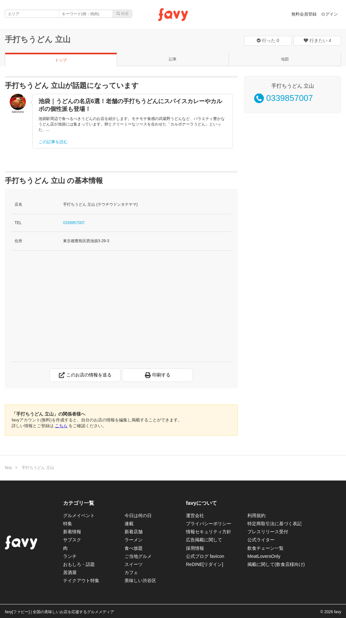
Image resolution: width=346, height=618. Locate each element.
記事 (173, 59)
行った (268, 40)
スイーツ (133, 564)
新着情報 (72, 531)
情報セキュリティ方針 (208, 531)
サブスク (72, 539)
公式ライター (261, 539)
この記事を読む (53, 141)
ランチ (70, 556)
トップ (61, 60)
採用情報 (195, 548)
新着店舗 (133, 531)
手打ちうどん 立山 (37, 39)
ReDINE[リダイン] (204, 564)
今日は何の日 (138, 515)
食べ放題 (133, 548)
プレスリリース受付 (267, 531)
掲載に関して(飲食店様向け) (276, 564)
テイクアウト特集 (81, 580)
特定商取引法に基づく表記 (274, 523)
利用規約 (256, 515)
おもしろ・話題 (79, 564)
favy (8, 467)
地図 (285, 59)
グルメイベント (79, 515)
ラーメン (133, 539)
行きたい (317, 40)
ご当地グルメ (138, 556)
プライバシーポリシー (208, 523)
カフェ (131, 572)
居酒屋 (70, 572)
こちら (61, 425)
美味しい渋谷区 (140, 580)
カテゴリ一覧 (78, 503)
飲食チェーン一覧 (265, 548)
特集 (67, 523)
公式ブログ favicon (205, 556)
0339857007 (74, 223)
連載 (129, 523)
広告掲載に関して (204, 539)
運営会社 (195, 515)
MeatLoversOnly (263, 556)
